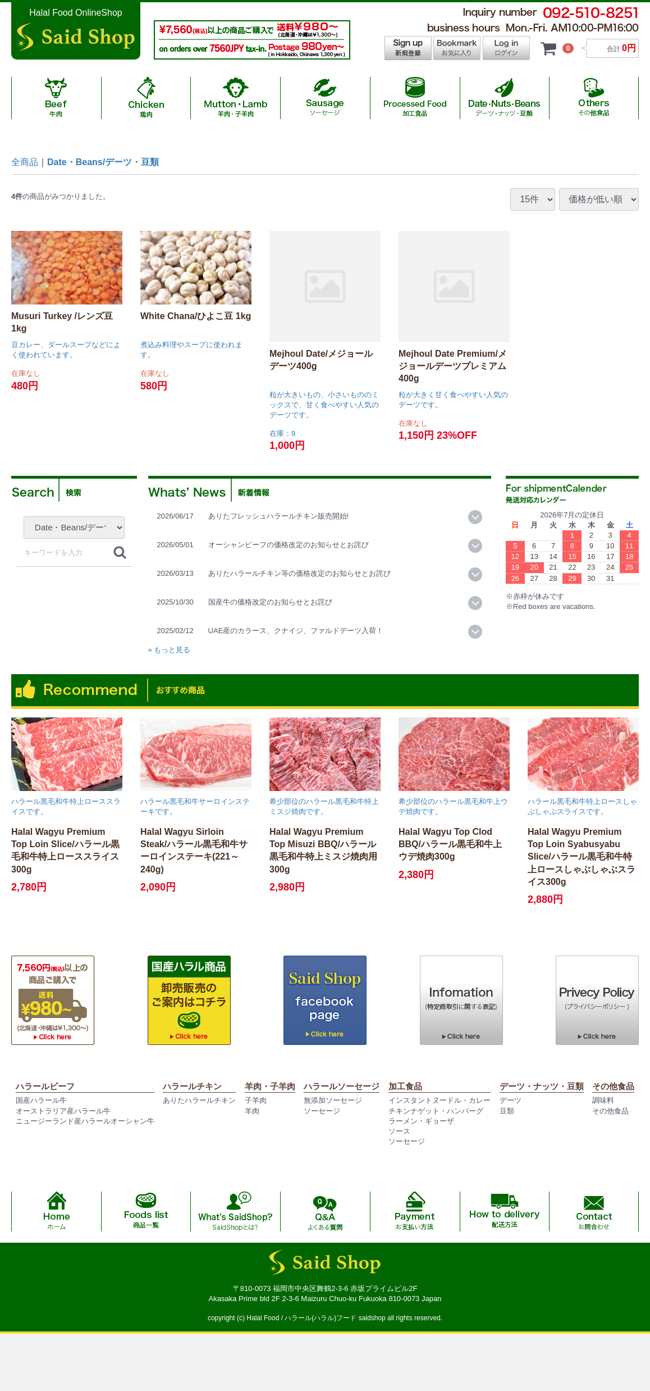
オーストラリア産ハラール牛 (63, 1111)
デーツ (510, 1100)
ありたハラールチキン (199, 1100)
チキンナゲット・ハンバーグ (435, 1111)
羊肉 (252, 1111)
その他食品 (610, 1111)
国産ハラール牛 (41, 1100)
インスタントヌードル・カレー (439, 1100)
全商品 (24, 162)
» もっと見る (169, 650)
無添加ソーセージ (333, 1100)
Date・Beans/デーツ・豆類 (103, 162)
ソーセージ (322, 1111)
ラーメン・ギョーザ (421, 1121)
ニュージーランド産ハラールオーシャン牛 (85, 1121)
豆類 (507, 1111)
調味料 (603, 1100)
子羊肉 (256, 1100)
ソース (399, 1131)
